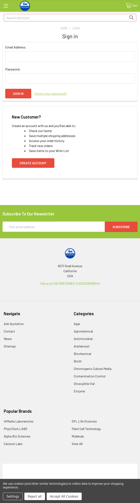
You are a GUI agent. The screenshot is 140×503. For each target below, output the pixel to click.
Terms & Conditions (70, 466)
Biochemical (82, 353)
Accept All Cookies (64, 496)
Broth (78, 361)
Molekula (78, 436)
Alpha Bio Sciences (17, 436)
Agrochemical (83, 331)
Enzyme (79, 391)
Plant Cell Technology (86, 428)
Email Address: (15, 47)
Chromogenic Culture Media (92, 368)
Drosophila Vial (84, 383)
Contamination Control (89, 376)
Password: (13, 69)
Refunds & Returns (70, 476)
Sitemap (10, 346)
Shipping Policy (70, 471)
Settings (12, 496)
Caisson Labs (13, 443)
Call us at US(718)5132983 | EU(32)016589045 (70, 283)
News (8, 338)
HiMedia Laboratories (19, 421)
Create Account (33, 163)
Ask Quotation (14, 323)
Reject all (35, 496)
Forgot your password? (50, 93)
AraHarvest (82, 346)
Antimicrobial (83, 338)
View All (77, 443)
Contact (9, 331)
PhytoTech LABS (15, 428)
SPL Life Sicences (84, 421)
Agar (77, 323)
